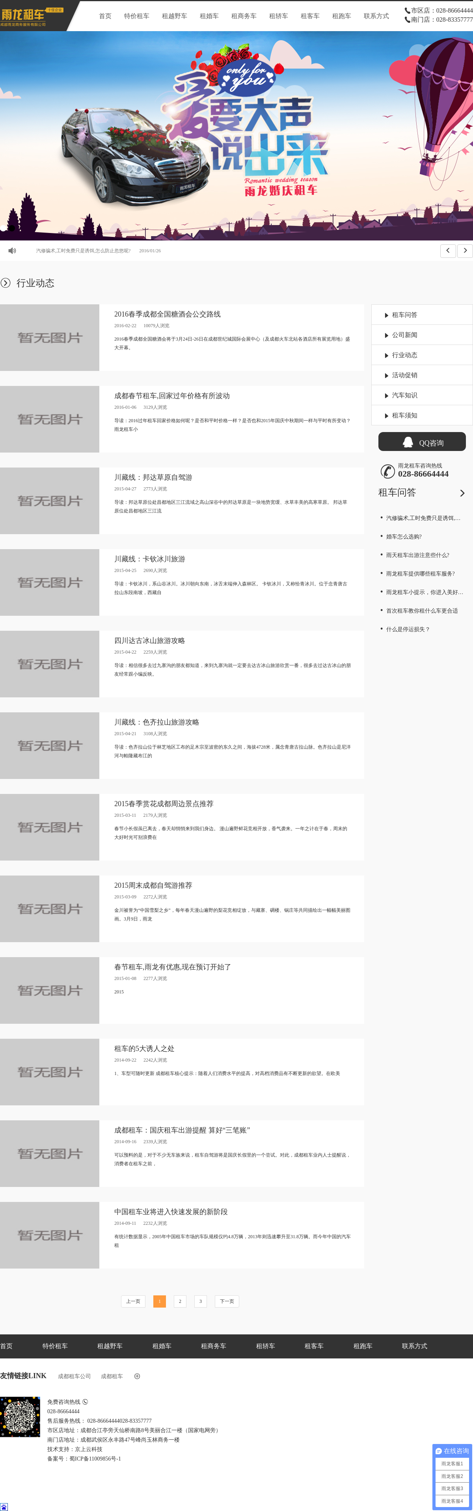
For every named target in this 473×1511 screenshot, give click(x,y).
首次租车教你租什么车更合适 (418, 611)
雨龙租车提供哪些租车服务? (416, 574)
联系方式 (376, 16)
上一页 (133, 1301)
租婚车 (209, 16)
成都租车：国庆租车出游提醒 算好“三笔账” (182, 1130)
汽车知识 (404, 395)
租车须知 (404, 415)
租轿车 (278, 16)
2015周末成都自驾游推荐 (153, 885)
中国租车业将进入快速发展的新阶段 (171, 1212)
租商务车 (244, 16)
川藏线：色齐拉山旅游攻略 (156, 722)
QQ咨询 (422, 441)
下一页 (227, 1301)
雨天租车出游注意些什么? (413, 555)
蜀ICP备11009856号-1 (95, 1459)
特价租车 (136, 16)
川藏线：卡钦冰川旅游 (149, 559)
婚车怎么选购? (400, 537)
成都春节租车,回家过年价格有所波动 (172, 396)
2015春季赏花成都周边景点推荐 (164, 804)
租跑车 (341, 16)
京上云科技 (88, 1449)
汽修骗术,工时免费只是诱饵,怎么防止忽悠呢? (111, 250)
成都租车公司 (74, 1376)
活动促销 (404, 375)
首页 (105, 16)
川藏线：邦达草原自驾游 (153, 477)
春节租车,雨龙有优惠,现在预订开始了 (172, 967)
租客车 (310, 16)
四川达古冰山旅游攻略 (149, 641)
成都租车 (112, 1376)
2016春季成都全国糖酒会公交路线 (167, 314)
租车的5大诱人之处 (144, 1049)
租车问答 (404, 314)
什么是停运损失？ (404, 629)
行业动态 (404, 355)
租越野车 (174, 16)
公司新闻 (404, 335)
